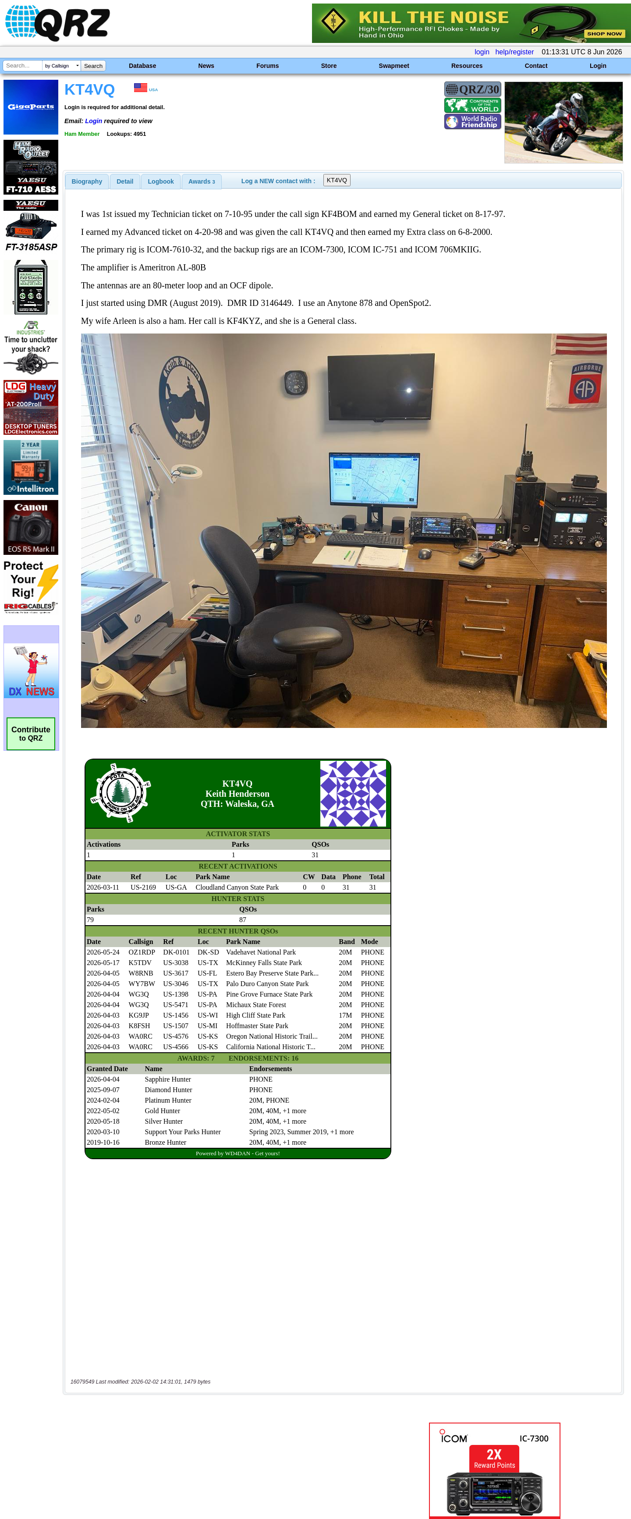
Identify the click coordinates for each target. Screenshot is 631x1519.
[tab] (87, 181)
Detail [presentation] (125, 181)
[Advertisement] (221, 1427)
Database (142, 65)
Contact (536, 65)
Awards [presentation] (201, 181)
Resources (467, 65)
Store (329, 65)
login (482, 52)
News (207, 65)
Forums (267, 65)
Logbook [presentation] (161, 181)
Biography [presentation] (87, 181)
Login (598, 65)
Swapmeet (394, 65)
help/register (514, 52)
